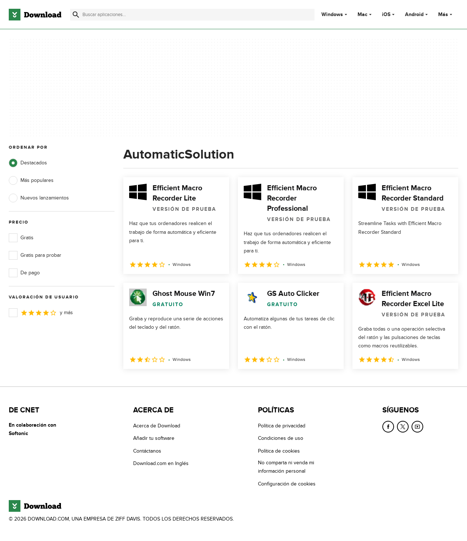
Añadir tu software (153, 438)
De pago (24, 272)
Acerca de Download (156, 426)
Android (414, 14)
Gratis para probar (35, 255)
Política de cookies (279, 451)
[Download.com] (35, 14)
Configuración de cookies (287, 484)
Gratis (21, 237)
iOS (386, 14)
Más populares (31, 180)
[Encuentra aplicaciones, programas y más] (192, 14)
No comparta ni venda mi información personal (286, 467)
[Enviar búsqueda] (76, 14)
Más (446, 14)
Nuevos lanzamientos (39, 198)
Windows (332, 14)
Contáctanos (147, 451)
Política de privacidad (281, 426)
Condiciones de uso (280, 438)
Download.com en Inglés (161, 463)
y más (41, 312)
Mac (362, 14)
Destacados (28, 163)
